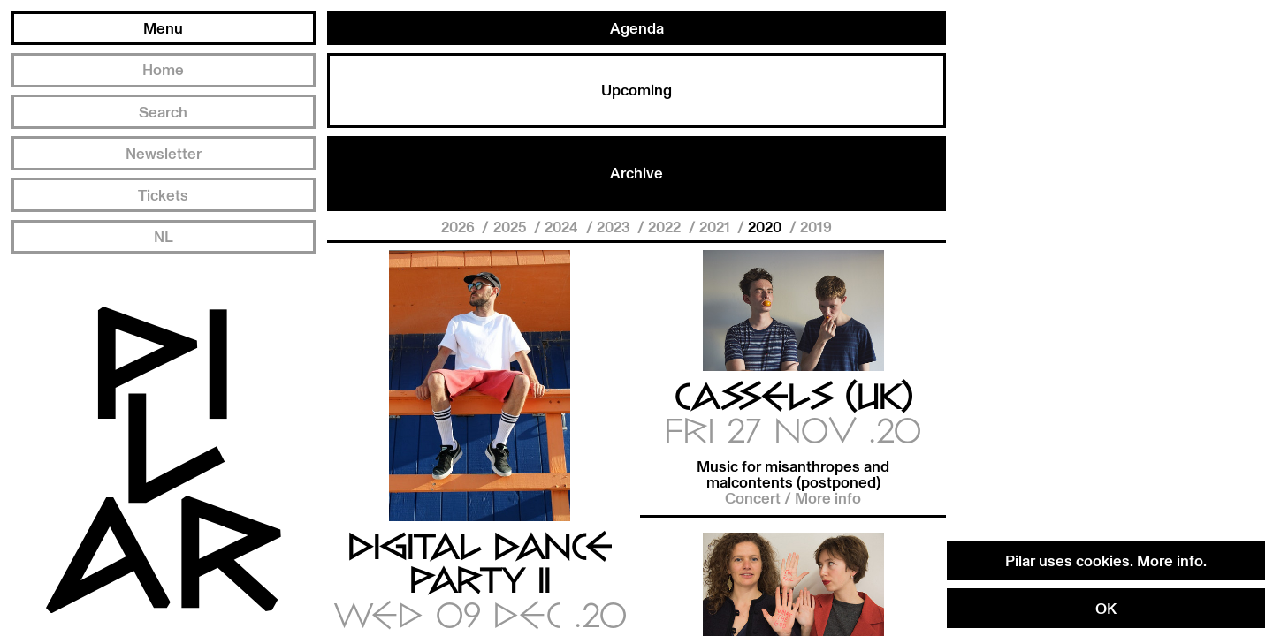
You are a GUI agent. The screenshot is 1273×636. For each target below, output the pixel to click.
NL (163, 235)
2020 (766, 226)
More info (1170, 560)
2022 (666, 226)
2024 (563, 226)
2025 (511, 226)
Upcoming (636, 89)
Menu (163, 27)
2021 (716, 226)
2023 (615, 226)
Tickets (163, 194)
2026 (459, 226)
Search (163, 111)
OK (1106, 607)
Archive (636, 172)
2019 (816, 226)
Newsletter (164, 152)
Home (163, 69)
